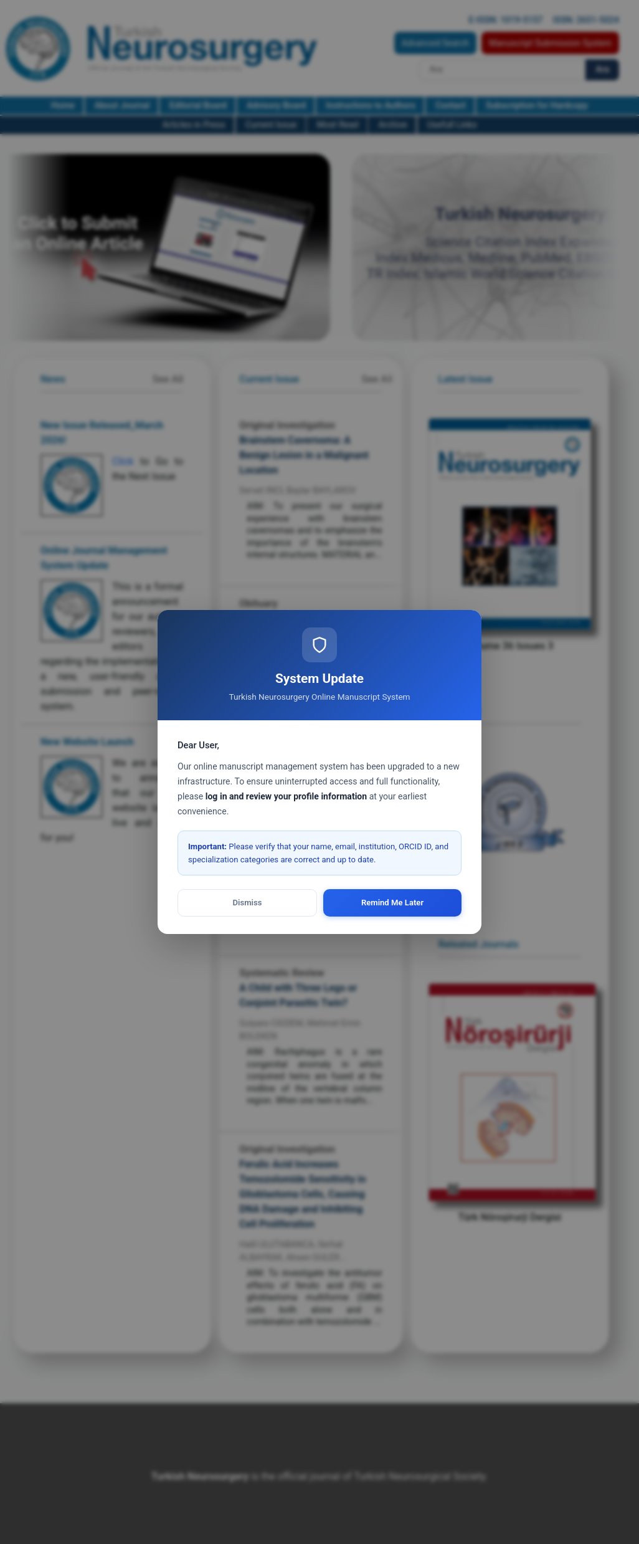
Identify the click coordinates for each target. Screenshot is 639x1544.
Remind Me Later (392, 902)
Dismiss (247, 902)
